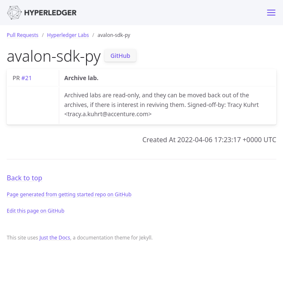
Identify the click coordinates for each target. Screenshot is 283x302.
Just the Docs (54, 237)
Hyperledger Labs (68, 35)
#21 (26, 78)
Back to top (24, 177)
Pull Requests (23, 35)
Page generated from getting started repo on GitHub (69, 194)
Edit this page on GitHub (35, 210)
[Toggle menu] (271, 12)
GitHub (120, 56)
